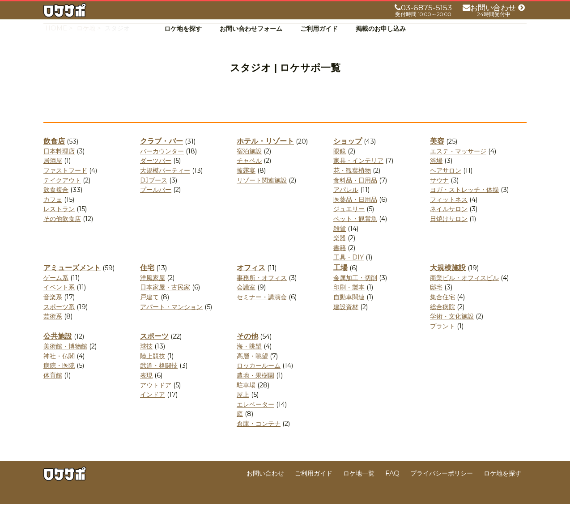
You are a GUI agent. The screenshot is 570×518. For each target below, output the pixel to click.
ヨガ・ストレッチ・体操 (464, 204)
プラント (442, 340)
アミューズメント (72, 281)
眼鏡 (339, 165)
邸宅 (436, 301)
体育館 (52, 389)
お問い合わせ (265, 487)
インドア (152, 408)
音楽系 (52, 311)
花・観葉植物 (352, 184)
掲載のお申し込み (381, 29)
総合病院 (442, 321)
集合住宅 (442, 311)
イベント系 (59, 301)
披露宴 (246, 184)
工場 (340, 281)
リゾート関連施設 (262, 194)
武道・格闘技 (159, 380)
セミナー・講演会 (262, 311)
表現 (146, 389)
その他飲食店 (62, 233)
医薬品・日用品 (355, 213)
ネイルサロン (449, 223)
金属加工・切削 (355, 292)
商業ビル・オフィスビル (464, 292)
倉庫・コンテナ (259, 437)
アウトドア (155, 399)
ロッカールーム (259, 380)
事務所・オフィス (262, 292)
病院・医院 (59, 380)
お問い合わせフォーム (251, 29)
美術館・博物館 (65, 360)
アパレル (345, 204)
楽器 (339, 252)
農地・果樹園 (255, 389)
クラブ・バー (161, 155)
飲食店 (54, 155)
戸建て (149, 311)
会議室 (246, 301)
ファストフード (65, 184)
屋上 (243, 408)
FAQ (392, 487)
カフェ (52, 213)
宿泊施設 (249, 165)
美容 (437, 155)
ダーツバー (155, 174)
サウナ (439, 194)
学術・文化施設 (452, 330)
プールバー (155, 204)
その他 (247, 350)
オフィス (251, 281)
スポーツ (154, 350)
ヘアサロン (445, 184)
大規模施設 (448, 281)
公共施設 (57, 350)
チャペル (249, 174)
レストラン (59, 223)
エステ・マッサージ (458, 165)
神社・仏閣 (59, 370)
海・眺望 (249, 360)
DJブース (153, 194)
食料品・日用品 (355, 194)
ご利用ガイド (319, 29)
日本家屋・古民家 (165, 301)
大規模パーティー (165, 184)
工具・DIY (348, 271)
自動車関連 (349, 311)
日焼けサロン (449, 233)
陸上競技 (152, 370)
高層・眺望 (252, 370)
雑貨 (339, 242)
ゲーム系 (55, 292)
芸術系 (52, 330)
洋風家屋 (152, 292)
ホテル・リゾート (265, 155)
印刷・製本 (349, 301)
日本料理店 (59, 165)
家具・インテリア (358, 174)
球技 (146, 360)
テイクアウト (62, 194)
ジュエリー (349, 223)
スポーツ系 (59, 321)
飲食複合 (55, 204)
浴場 (436, 174)
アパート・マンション (171, 321)
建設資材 (345, 321)
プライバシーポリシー (441, 487)
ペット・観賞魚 (355, 233)
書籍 (339, 262)
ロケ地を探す (183, 29)
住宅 (147, 281)
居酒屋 (52, 174)
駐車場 (246, 399)
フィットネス (449, 213)
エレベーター (255, 418)
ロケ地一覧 (358, 487)
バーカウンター (162, 165)
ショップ (347, 155)
